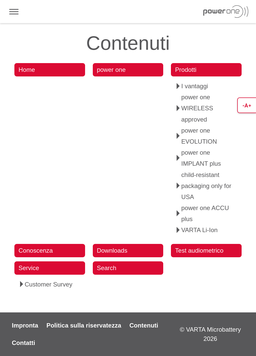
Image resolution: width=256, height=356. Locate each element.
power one (111, 69)
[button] (246, 105)
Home (27, 69)
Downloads (112, 250)
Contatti (23, 342)
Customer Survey (48, 284)
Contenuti (143, 325)
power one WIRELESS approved (197, 108)
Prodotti (185, 69)
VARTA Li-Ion (199, 229)
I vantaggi (194, 86)
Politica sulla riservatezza (84, 325)
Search (106, 267)
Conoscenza (36, 250)
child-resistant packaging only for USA (206, 185)
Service (29, 267)
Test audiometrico (199, 250)
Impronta (25, 325)
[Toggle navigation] (14, 11)
